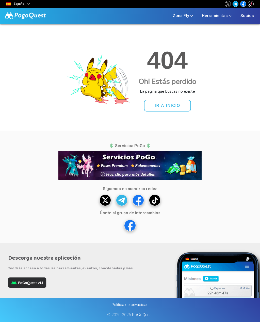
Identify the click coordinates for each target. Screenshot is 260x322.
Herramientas (217, 15)
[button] (228, 4)
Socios (247, 15)
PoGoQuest (142, 314)
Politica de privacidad (130, 304)
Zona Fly (183, 15)
